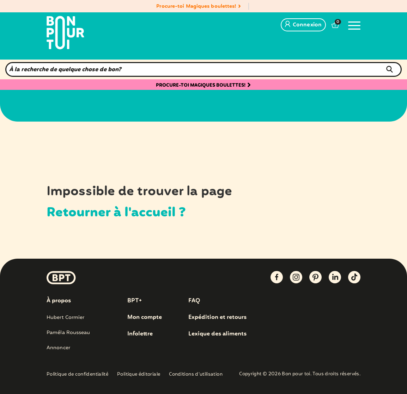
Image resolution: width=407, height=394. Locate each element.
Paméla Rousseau (68, 332)
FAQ (194, 301)
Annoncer (58, 348)
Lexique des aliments (217, 334)
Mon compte (144, 317)
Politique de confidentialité (77, 374)
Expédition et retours (217, 317)
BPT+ (134, 301)
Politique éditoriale (138, 374)
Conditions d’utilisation (196, 374)
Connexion (303, 25)
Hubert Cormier (65, 317)
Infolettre (140, 334)
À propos (59, 301)
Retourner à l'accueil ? (116, 213)
